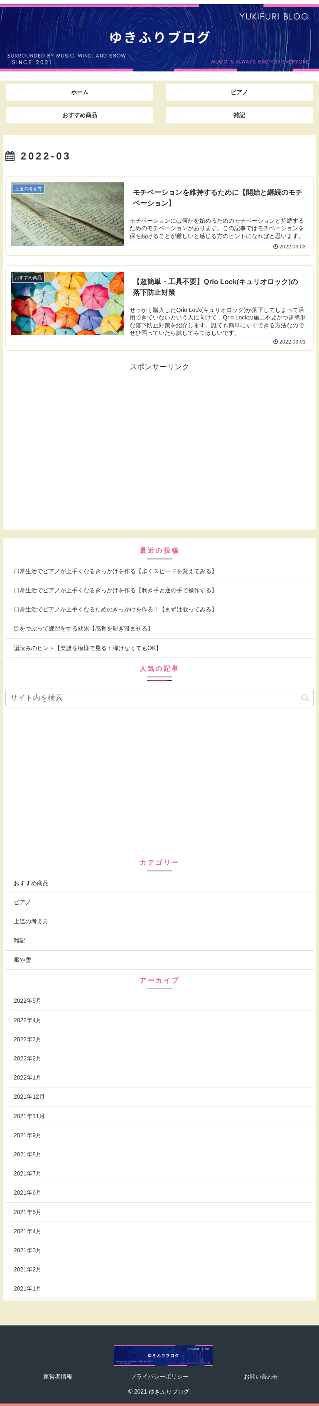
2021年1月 (28, 1288)
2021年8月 (28, 1154)
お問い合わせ (261, 1376)
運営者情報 (57, 1376)
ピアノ (22, 902)
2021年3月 (28, 1250)
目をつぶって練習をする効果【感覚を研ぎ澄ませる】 (83, 628)
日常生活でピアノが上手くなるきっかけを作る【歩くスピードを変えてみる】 (116, 571)
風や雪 (22, 960)
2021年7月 (28, 1173)
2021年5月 (28, 1212)
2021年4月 (28, 1231)
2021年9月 (28, 1135)
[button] (305, 697)
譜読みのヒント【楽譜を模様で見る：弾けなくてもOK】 (88, 648)
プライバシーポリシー (159, 1376)
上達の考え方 (31, 921)
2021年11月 (29, 1116)
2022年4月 (28, 1020)
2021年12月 (29, 1096)
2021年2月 (28, 1269)
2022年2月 (28, 1058)
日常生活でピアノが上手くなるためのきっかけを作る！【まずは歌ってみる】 (115, 609)
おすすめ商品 (31, 883)
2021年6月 (28, 1192)
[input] (159, 698)
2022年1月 (28, 1077)
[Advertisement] (82, 431)
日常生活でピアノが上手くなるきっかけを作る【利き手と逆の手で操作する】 (115, 590)
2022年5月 (28, 1000)
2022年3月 (28, 1039)
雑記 (19, 940)
